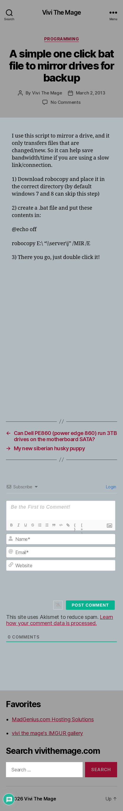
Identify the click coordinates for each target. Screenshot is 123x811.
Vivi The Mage (61, 12)
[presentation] (66, 586)
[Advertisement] (61, 329)
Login (110, 486)
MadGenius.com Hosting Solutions (53, 719)
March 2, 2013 (90, 93)
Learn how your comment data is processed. (59, 620)
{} (75, 526)
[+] (82, 526)
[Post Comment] (90, 605)
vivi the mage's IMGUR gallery (47, 733)
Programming (61, 38)
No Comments (65, 102)
